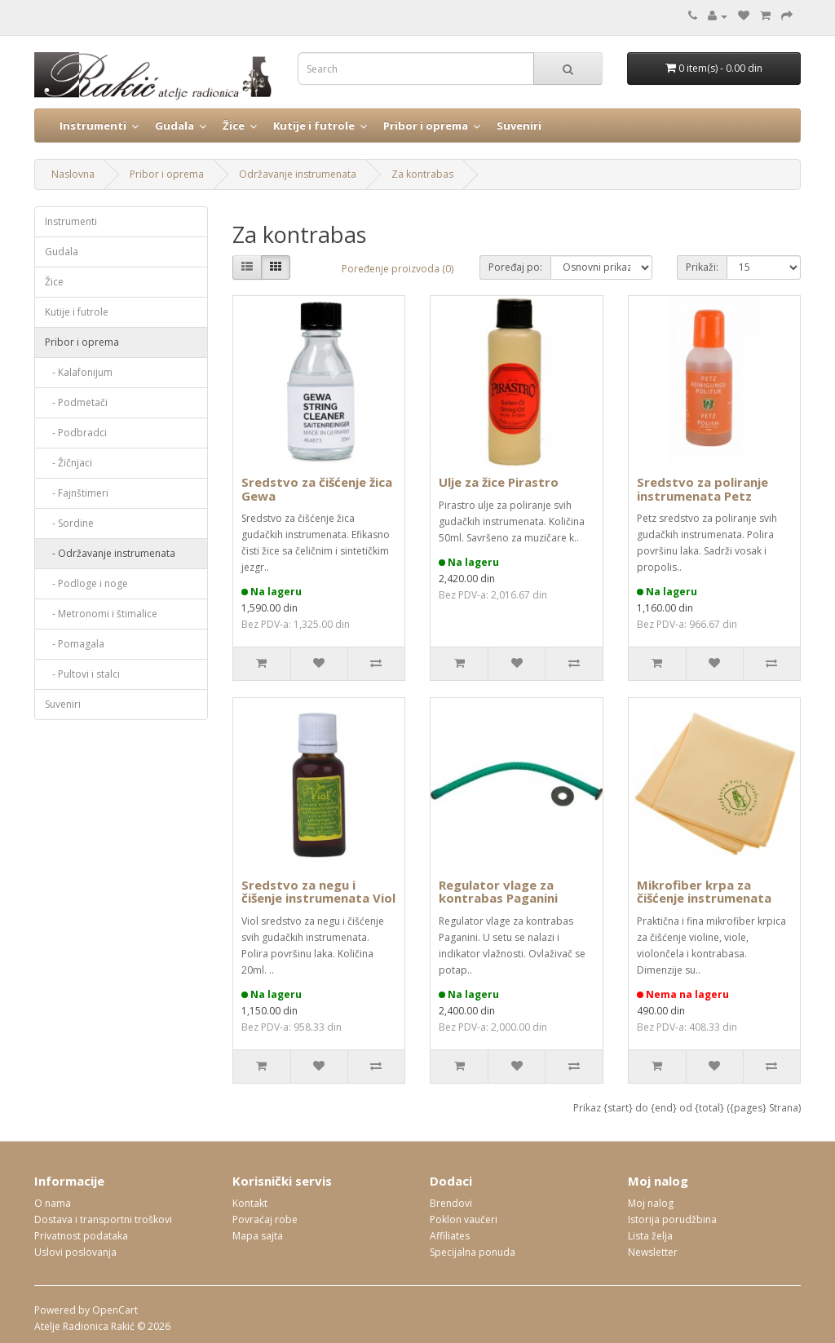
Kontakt (249, 1203)
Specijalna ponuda (472, 1252)
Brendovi (451, 1203)
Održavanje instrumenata (297, 174)
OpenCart (115, 1310)
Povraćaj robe (265, 1219)
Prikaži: (702, 267)
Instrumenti (93, 125)
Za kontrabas (422, 174)
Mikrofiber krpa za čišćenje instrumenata (704, 892)
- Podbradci (76, 433)
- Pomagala (74, 644)
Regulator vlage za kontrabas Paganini (498, 892)
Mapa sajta (257, 1236)
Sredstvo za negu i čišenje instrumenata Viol (318, 892)
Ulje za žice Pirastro (499, 482)
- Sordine (69, 523)
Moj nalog (651, 1203)
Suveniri (519, 125)
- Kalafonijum (79, 372)
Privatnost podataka (81, 1236)
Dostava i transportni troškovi (103, 1219)
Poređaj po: (515, 267)
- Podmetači (76, 402)
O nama (52, 1203)
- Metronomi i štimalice (101, 614)
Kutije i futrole (314, 125)
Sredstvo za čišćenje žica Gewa (316, 489)
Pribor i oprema (425, 125)
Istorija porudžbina (672, 1219)
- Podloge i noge (86, 583)
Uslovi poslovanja (75, 1252)
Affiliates (450, 1236)
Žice (234, 125)
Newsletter (653, 1252)
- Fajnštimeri (76, 493)
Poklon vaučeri (463, 1219)
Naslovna (73, 174)
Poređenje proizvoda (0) (397, 269)
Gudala (174, 125)
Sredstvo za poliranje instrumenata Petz (702, 489)
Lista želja (650, 1236)
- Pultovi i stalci (82, 674)
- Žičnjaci (68, 463)
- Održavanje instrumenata (110, 553)
